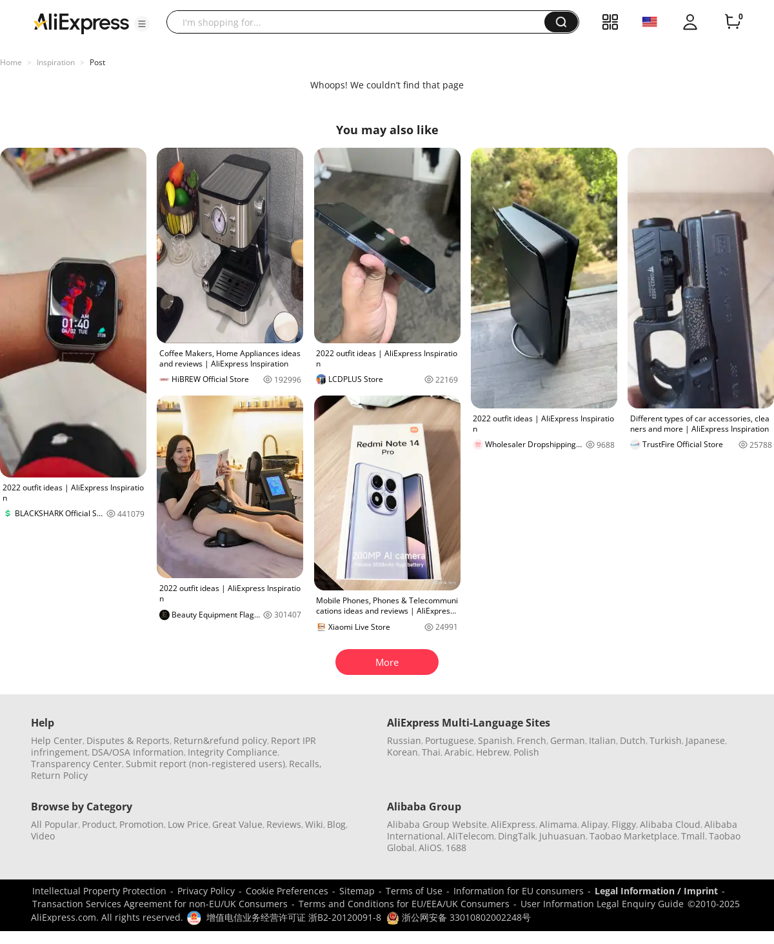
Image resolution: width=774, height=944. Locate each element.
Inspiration (56, 62)
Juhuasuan (562, 836)
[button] (142, 24)
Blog (336, 824)
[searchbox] (360, 22)
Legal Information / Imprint (656, 891)
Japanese (705, 740)
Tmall (693, 836)
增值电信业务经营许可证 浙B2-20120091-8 (293, 917)
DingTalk (516, 836)
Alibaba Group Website (437, 824)
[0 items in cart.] (732, 22)
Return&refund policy (220, 740)
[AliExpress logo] (81, 22)
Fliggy (623, 824)
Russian (404, 740)
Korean (402, 752)
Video (43, 836)
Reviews (283, 824)
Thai (431, 752)
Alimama (558, 824)
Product (98, 824)
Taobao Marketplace (633, 836)
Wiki (314, 824)
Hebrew (493, 752)
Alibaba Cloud (670, 824)
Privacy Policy (206, 891)
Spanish (495, 740)
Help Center (57, 740)
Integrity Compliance (232, 752)
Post (97, 62)
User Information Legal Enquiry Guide (602, 904)
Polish (526, 752)
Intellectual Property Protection (99, 891)
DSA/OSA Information (138, 752)
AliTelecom (470, 836)
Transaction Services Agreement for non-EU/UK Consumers (160, 904)
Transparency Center (76, 764)
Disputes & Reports (128, 740)
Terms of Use (414, 891)
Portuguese (449, 740)
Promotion (141, 824)
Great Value (237, 824)
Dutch (633, 740)
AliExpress (513, 824)
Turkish (666, 740)
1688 (456, 847)
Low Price (188, 824)
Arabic (458, 752)
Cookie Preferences (287, 891)
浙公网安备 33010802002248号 (458, 917)
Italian (602, 740)
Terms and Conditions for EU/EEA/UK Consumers (404, 904)
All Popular (54, 824)
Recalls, (305, 764)
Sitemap (357, 891)
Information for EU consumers (518, 891)
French (531, 740)
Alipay (594, 824)
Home (11, 62)
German (567, 740)
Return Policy (59, 775)
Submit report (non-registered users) (205, 764)
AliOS (430, 847)
